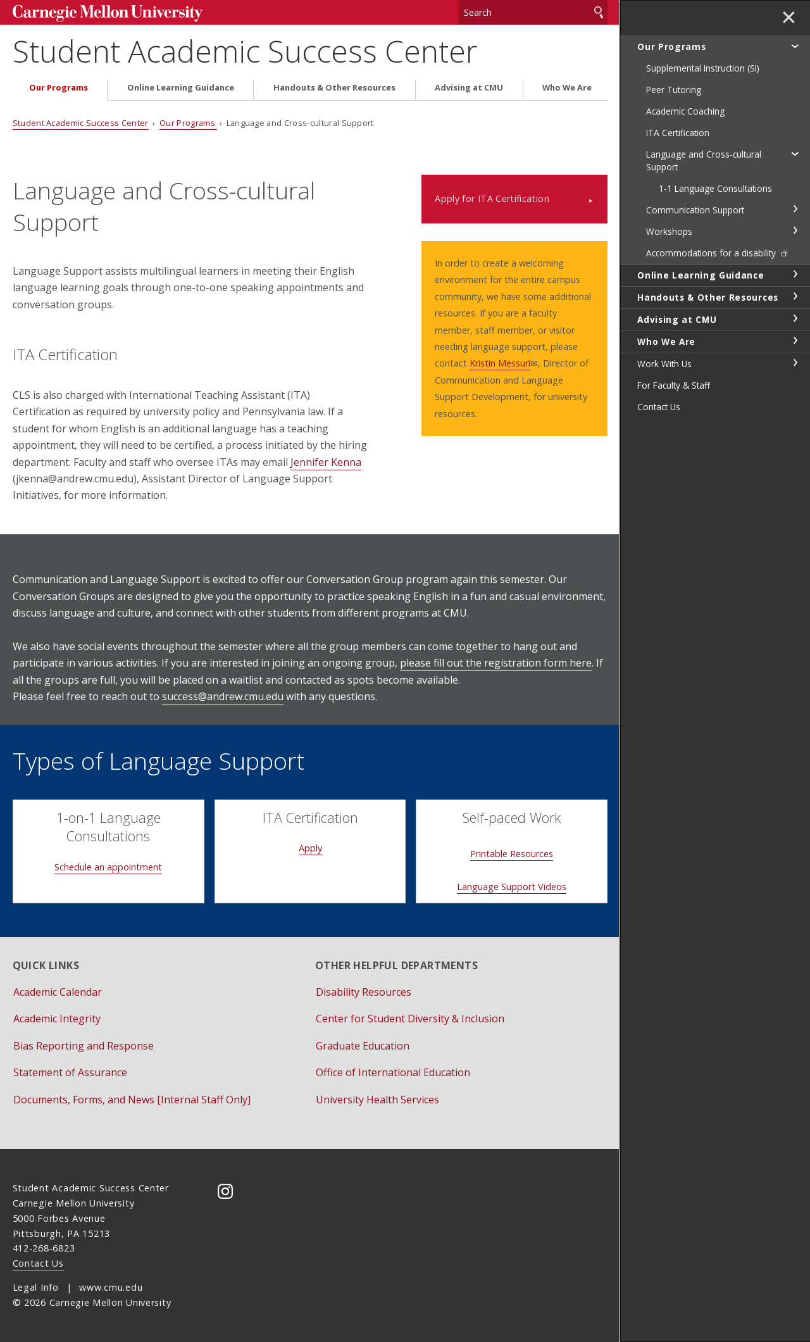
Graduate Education (362, 1046)
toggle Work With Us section (794, 362)
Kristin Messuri (500, 363)
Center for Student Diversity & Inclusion (410, 1018)
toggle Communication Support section (794, 208)
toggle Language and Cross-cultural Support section (794, 153)
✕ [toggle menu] (788, 18)
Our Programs (58, 87)
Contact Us (38, 1263)
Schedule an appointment (108, 867)
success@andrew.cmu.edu (223, 696)
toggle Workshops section (794, 230)
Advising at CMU (469, 87)
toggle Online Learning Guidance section (794, 274)
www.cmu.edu (110, 1287)
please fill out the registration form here (496, 663)
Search (599, 12)
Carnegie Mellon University (107, 13)
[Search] (533, 12)
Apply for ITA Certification (492, 198)
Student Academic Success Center (245, 51)
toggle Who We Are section (794, 340)
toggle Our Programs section (794, 45)
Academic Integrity (57, 1018)
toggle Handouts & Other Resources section (794, 296)
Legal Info (36, 1287)
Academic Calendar (57, 992)
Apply (310, 848)
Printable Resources (511, 854)
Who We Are (567, 87)
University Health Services (377, 1100)
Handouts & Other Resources (334, 87)
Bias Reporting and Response (83, 1046)
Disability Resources (363, 992)
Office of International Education (393, 1072)
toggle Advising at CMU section (794, 318)
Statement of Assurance (70, 1072)
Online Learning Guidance (180, 87)
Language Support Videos (511, 887)
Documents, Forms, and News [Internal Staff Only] (132, 1100)
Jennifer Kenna (325, 462)
